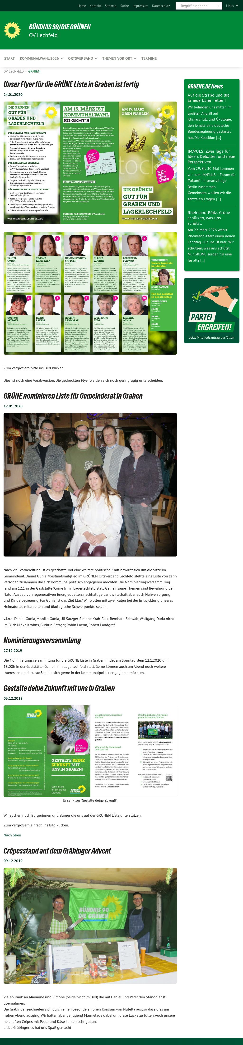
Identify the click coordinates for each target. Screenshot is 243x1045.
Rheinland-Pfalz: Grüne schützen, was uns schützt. (209, 218)
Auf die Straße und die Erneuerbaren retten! (208, 97)
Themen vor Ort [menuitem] (117, 58)
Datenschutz (161, 6)
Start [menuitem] (9, 58)
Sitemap (111, 6)
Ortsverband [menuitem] (80, 58)
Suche (124, 6)
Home (82, 6)
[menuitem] (82, 5)
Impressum (140, 6)
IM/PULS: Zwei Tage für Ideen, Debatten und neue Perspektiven (211, 156)
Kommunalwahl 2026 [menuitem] (39, 58)
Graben (34, 71)
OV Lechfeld (14, 71)
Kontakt (95, 6)
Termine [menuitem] (149, 58)
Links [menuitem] (230, 6)
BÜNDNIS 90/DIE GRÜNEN (62, 26)
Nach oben (12, 835)
